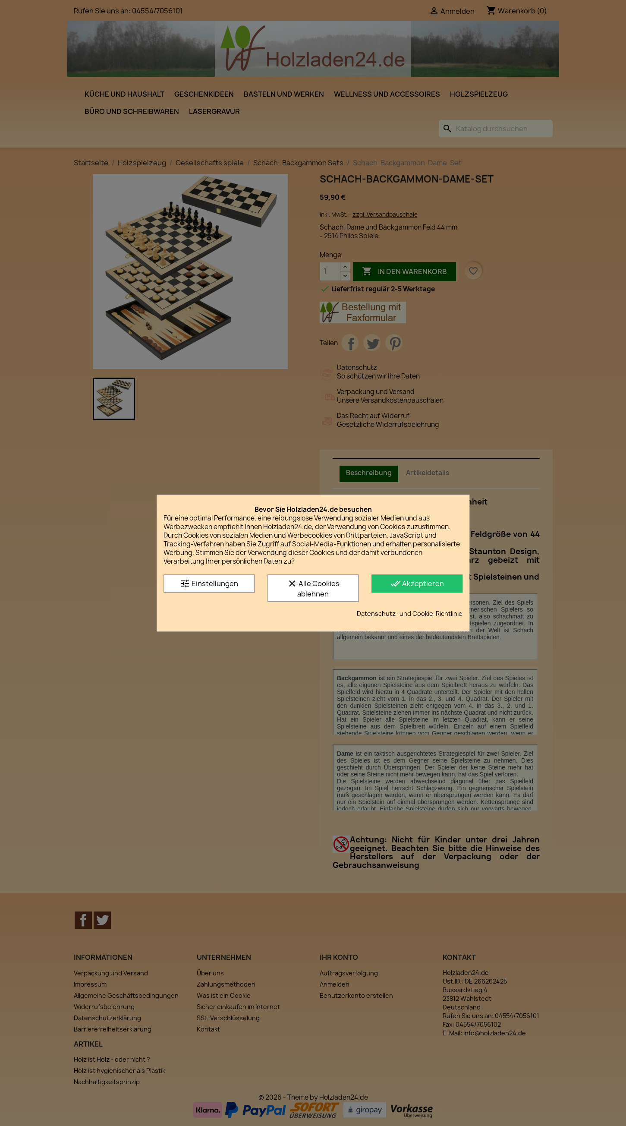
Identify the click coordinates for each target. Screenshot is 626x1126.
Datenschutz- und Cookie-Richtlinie (409, 613)
